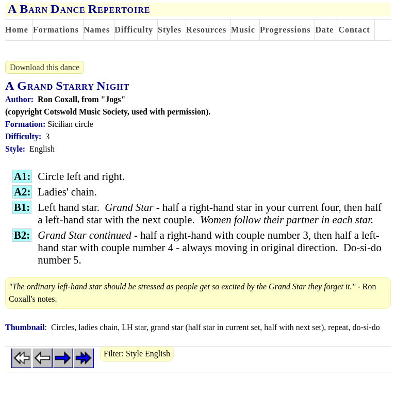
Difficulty (133, 29)
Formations (56, 29)
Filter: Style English (137, 353)
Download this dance (44, 67)
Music (243, 29)
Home (16, 29)
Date (324, 29)
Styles (170, 29)
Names (97, 29)
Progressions (285, 29)
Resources (206, 29)
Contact (354, 29)
